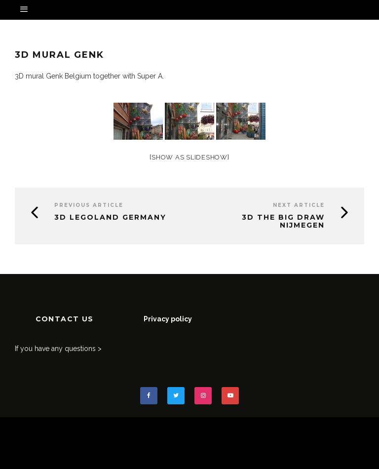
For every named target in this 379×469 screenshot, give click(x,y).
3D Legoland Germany (110, 217)
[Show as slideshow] (189, 157)
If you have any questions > (58, 348)
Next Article (299, 205)
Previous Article (88, 205)
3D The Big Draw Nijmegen (283, 221)
